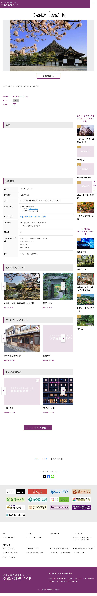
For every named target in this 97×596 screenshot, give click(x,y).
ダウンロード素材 (9, 537)
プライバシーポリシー (33, 537)
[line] (52, 476)
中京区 (16, 101)
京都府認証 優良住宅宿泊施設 (83, 548)
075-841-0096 (33, 209)
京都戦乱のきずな (32, 548)
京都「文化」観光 (9, 548)
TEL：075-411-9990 (56, 582)
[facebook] (48, 476)
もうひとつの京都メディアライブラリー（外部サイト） (83, 538)
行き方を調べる (48, 76)
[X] (44, 476)
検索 (94, 189)
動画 (4, 534)
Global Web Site (79, 553)
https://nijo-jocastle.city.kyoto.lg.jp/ (33, 216)
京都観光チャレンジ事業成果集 (60, 553)
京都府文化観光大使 (9, 557)
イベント (44, 459)
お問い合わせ (54, 534)
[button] (63, 286)
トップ (36, 459)
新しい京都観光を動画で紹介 (59, 548)
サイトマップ (77, 534)
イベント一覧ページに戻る (36, 428)
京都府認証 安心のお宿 (10, 553)
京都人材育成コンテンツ (34, 553)
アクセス (29, 534)
